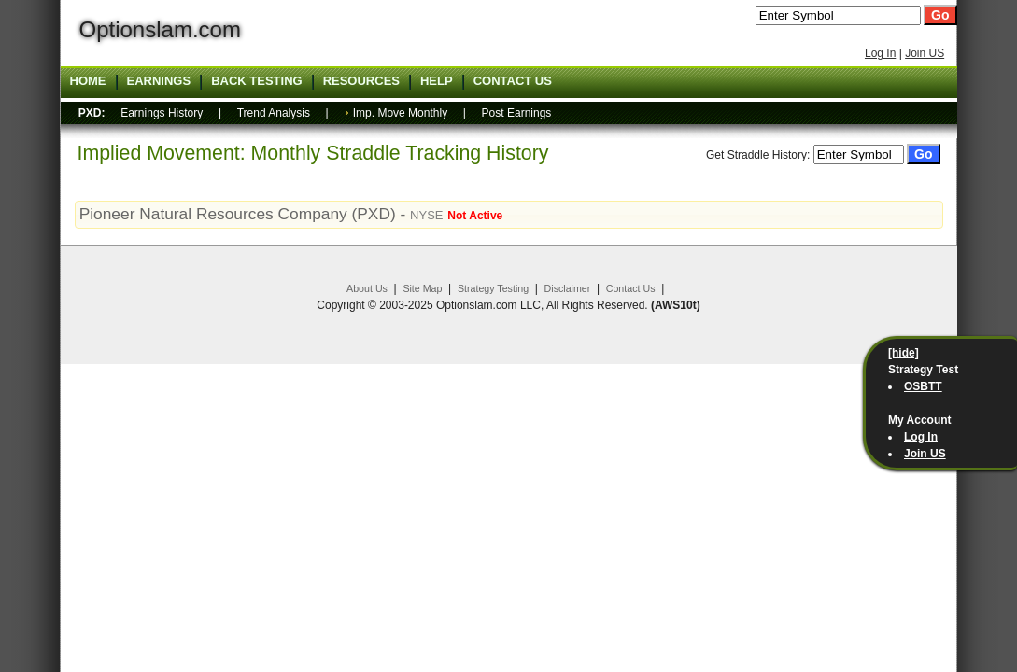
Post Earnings (517, 112)
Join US (924, 53)
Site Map (422, 288)
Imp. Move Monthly (400, 112)
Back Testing (257, 81)
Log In (880, 53)
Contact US (512, 81)
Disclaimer (567, 288)
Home (88, 81)
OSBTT (923, 386)
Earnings (159, 81)
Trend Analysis (273, 112)
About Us (367, 288)
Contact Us (631, 288)
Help (436, 81)
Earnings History (161, 112)
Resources (361, 81)
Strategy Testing (493, 288)
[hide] (903, 352)
